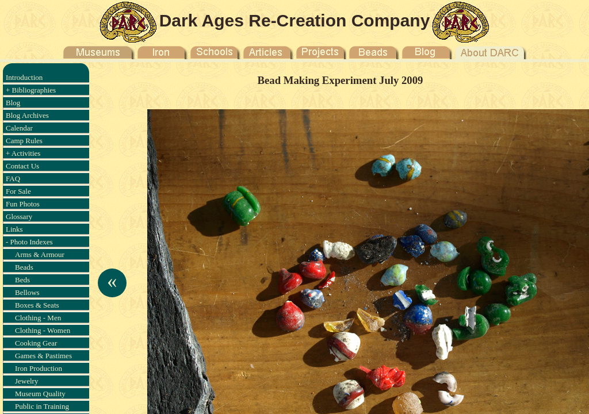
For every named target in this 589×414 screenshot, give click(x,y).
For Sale (18, 191)
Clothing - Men (38, 317)
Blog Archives (27, 115)
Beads (24, 267)
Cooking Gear (36, 343)
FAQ (13, 178)
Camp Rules (24, 140)
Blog (13, 102)
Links (14, 229)
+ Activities (23, 153)
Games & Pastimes (43, 355)
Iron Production (38, 368)
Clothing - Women (42, 330)
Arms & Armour (39, 254)
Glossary (19, 216)
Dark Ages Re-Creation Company (294, 20)
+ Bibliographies (31, 90)
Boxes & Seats (37, 305)
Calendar (19, 128)
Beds (22, 279)
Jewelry (26, 381)
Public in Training (42, 406)
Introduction (24, 77)
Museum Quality (40, 393)
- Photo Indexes (29, 241)
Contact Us (22, 166)
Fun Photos (23, 204)
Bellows (27, 292)
